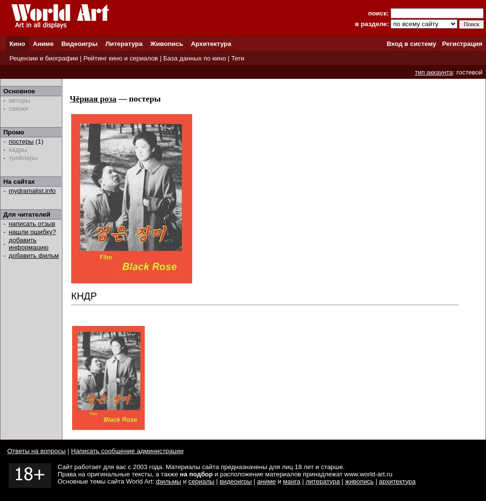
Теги (237, 58)
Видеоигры (79, 43)
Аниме (43, 43)
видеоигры (236, 481)
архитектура (397, 481)
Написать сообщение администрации (127, 451)
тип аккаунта (434, 72)
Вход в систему (411, 43)
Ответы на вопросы (36, 451)
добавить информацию (28, 243)
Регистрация (462, 43)
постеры (21, 141)
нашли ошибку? (32, 232)
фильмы (168, 481)
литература (322, 481)
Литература (124, 43)
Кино (17, 43)
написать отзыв (32, 223)
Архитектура (211, 43)
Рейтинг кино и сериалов (120, 58)
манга (292, 481)
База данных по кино (194, 58)
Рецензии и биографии (43, 58)
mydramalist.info (32, 190)
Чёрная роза (93, 98)
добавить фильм (34, 255)
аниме (266, 481)
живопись (359, 481)
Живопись (166, 43)
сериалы (201, 481)
